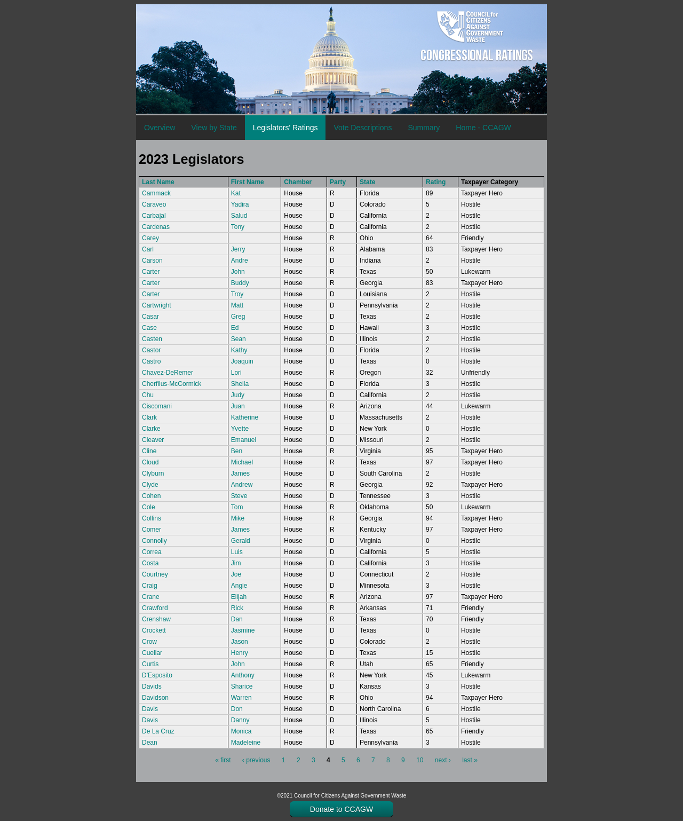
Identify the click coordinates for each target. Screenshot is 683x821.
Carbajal (154, 215)
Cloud (150, 462)
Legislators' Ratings (285, 127)
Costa (150, 563)
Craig (149, 585)
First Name (247, 182)
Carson (152, 260)
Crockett (154, 630)
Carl (148, 249)
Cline (149, 451)
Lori (236, 372)
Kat (236, 193)
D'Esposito (157, 675)
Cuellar (152, 653)
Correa (152, 552)
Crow (149, 641)
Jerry (238, 249)
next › (443, 760)
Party (338, 182)
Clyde (150, 484)
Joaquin (242, 361)
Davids (152, 686)
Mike (237, 518)
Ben (236, 451)
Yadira (240, 204)
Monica (241, 731)
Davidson (155, 697)
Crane (151, 597)
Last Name (158, 182)
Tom (237, 507)
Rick (237, 608)
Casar (150, 316)
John (238, 271)
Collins (151, 518)
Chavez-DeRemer (167, 372)
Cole (148, 507)
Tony (237, 227)
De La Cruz (158, 731)
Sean (238, 339)
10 (419, 760)
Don (237, 709)
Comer (151, 529)
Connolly (154, 540)
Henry (239, 653)
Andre (239, 260)
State (367, 182)
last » (470, 760)
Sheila (240, 384)
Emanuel (243, 440)
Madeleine (245, 742)
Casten (152, 339)
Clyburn (153, 473)
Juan (238, 406)
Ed (235, 327)
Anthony (243, 675)
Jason (239, 641)
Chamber (298, 182)
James (240, 473)
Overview (159, 127)
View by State (213, 127)
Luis (237, 552)
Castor (151, 350)
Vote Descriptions (362, 127)
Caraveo (154, 204)
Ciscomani (157, 406)
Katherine (244, 417)
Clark (149, 417)
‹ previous (256, 760)
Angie (239, 585)
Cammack (156, 193)
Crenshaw (156, 619)
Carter (151, 271)
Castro (151, 361)
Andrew (242, 484)
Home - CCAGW (483, 127)
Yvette (240, 428)
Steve (239, 496)
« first (223, 760)
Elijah (239, 597)
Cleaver (153, 440)
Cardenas (156, 227)
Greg (238, 316)
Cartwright (156, 305)
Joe (236, 574)
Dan (237, 619)
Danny (240, 720)
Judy (237, 395)
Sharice (242, 686)
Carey (150, 238)
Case (149, 327)
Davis (150, 709)
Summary (424, 127)
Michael (242, 462)
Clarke (151, 428)
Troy (237, 294)
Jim (236, 563)
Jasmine (243, 630)
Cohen (151, 496)
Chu (148, 395)
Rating (436, 182)
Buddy (240, 283)
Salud (239, 215)
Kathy (239, 350)
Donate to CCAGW (341, 809)
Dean (149, 742)
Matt (237, 305)
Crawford (155, 608)
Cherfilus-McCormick (171, 384)
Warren (241, 697)
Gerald (240, 540)
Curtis (150, 664)
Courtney (155, 574)
